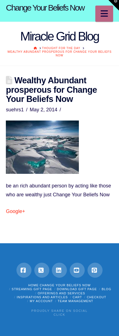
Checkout (96, 297)
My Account (41, 301)
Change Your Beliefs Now (45, 8)
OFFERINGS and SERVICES (61, 293)
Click (59, 314)
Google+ (15, 211)
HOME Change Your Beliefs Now (59, 285)
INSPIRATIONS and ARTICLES (42, 297)
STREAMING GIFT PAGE (32, 289)
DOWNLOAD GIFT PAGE (77, 289)
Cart (77, 297)
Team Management (75, 301)
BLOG (106, 289)
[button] (104, 14)
